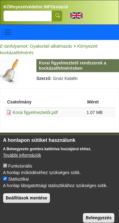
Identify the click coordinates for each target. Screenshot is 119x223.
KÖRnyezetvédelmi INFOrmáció (35, 6)
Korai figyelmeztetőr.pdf (35, 112)
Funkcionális (20, 170)
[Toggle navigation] (7, 32)
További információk (22, 159)
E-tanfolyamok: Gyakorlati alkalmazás (36, 46)
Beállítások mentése (26, 202)
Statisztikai (18, 183)
